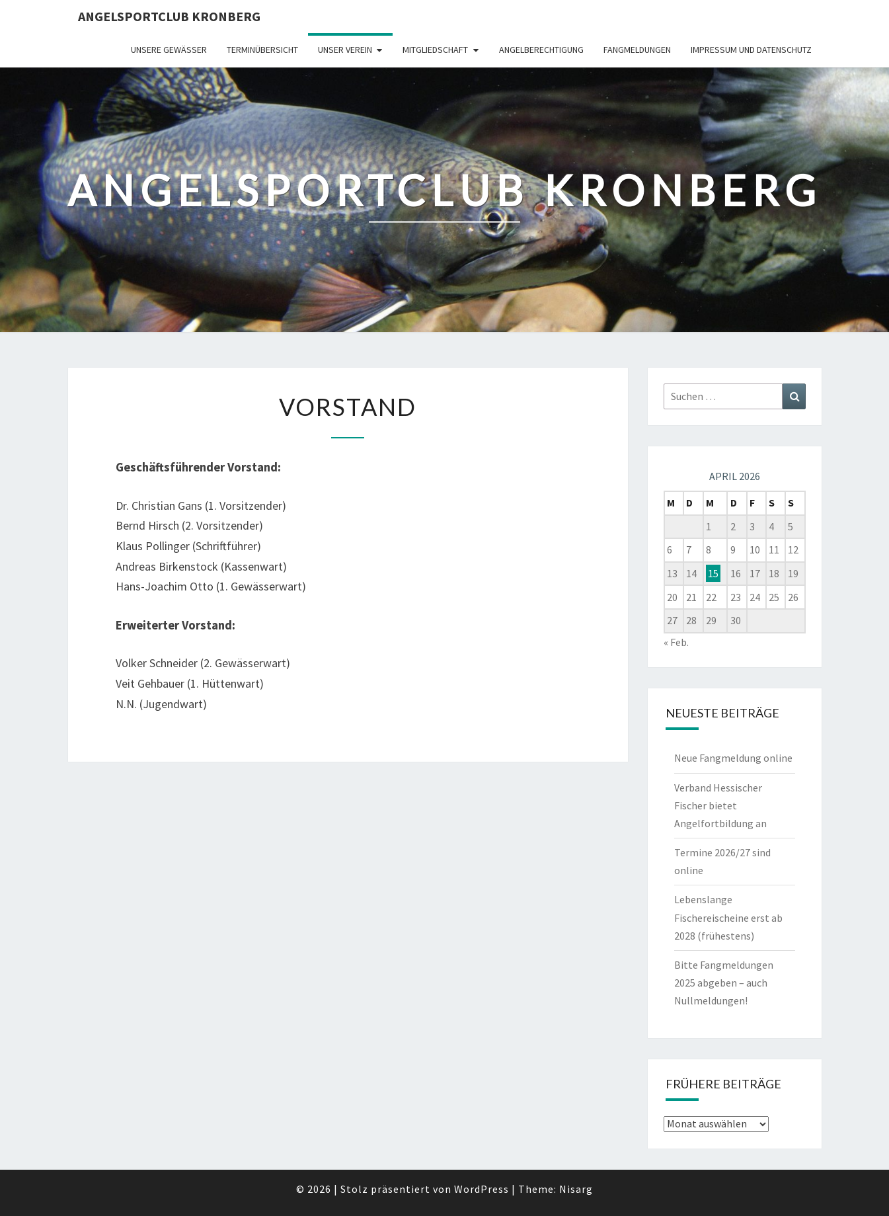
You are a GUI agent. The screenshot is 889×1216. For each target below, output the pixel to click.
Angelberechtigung (541, 50)
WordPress (481, 1189)
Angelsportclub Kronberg (169, 16)
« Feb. (676, 642)
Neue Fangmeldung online (733, 757)
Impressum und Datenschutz (751, 50)
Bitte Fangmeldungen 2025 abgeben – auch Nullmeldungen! (723, 982)
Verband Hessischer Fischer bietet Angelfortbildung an (720, 805)
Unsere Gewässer (169, 50)
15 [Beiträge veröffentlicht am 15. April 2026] (713, 573)
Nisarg (576, 1189)
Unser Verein (345, 50)
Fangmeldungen (637, 50)
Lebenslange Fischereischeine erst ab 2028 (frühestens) (728, 917)
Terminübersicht (262, 50)
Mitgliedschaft (435, 50)
